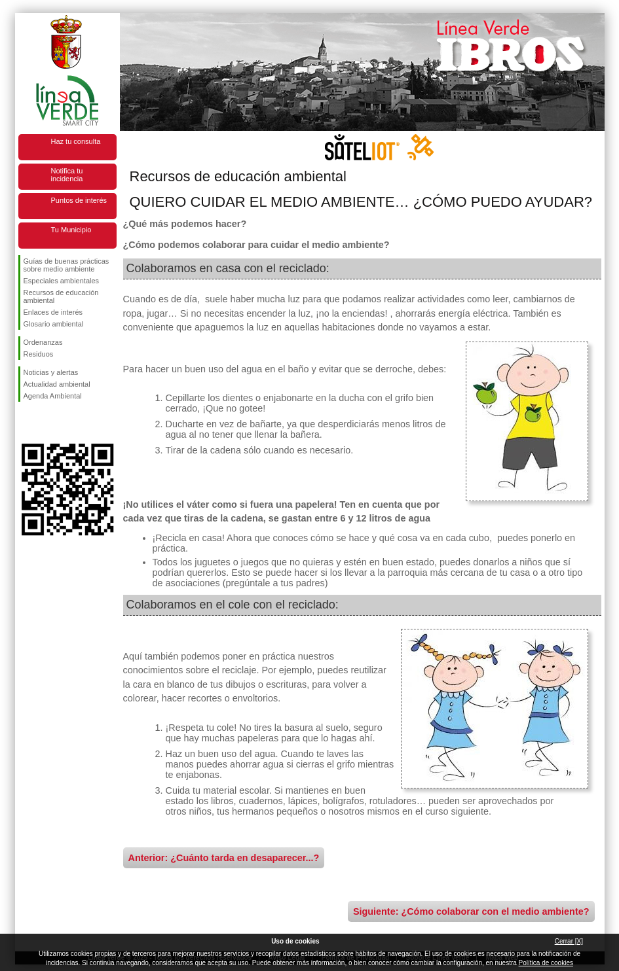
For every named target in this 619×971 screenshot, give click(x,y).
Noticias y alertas (51, 372)
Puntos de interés (79, 200)
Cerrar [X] (569, 941)
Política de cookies (546, 962)
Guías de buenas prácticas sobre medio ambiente (66, 265)
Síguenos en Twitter (48, 423)
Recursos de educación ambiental (61, 296)
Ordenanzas (43, 342)
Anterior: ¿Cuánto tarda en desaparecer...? (224, 858)
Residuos (39, 354)
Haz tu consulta (76, 141)
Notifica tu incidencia (67, 175)
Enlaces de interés (53, 312)
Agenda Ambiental (53, 396)
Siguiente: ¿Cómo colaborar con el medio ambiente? (471, 911)
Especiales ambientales (62, 281)
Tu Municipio (71, 230)
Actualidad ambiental (57, 384)
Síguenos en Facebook (26, 423)
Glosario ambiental (54, 324)
